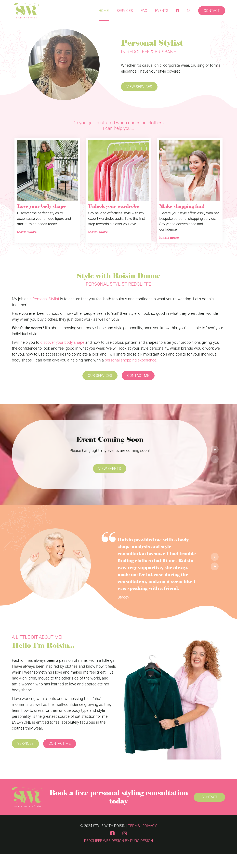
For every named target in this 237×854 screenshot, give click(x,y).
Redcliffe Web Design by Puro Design (118, 841)
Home (104, 11)
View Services (139, 87)
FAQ (144, 11)
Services (125, 11)
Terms (134, 826)
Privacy (149, 826)
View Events (109, 469)
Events (161, 11)
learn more (27, 232)
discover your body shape (62, 342)
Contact (212, 11)
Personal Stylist (46, 299)
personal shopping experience (130, 360)
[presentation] (215, 450)
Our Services (100, 376)
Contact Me (138, 376)
